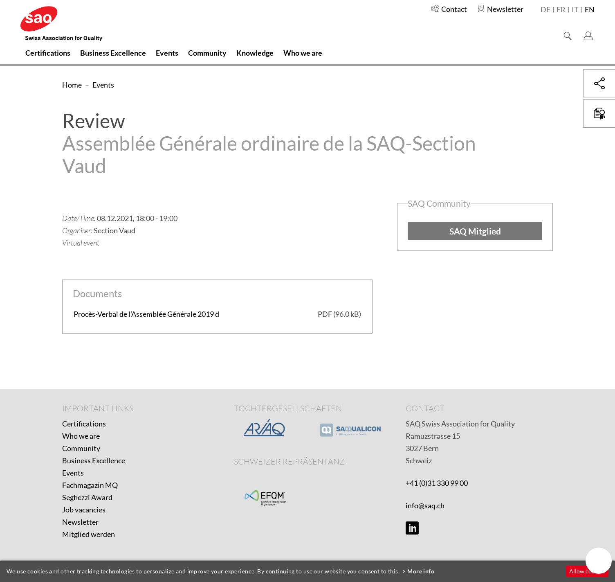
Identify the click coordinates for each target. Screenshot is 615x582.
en (590, 10)
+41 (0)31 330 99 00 (437, 482)
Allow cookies (587, 571)
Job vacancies (83, 509)
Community (81, 448)
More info (420, 571)
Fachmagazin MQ (90, 485)
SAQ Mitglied (475, 231)
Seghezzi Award (87, 497)
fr (561, 10)
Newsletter (80, 521)
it (575, 10)
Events (73, 472)
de (545, 10)
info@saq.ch (425, 505)
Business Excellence (93, 460)
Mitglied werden (88, 534)
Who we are (81, 435)
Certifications (84, 423)
